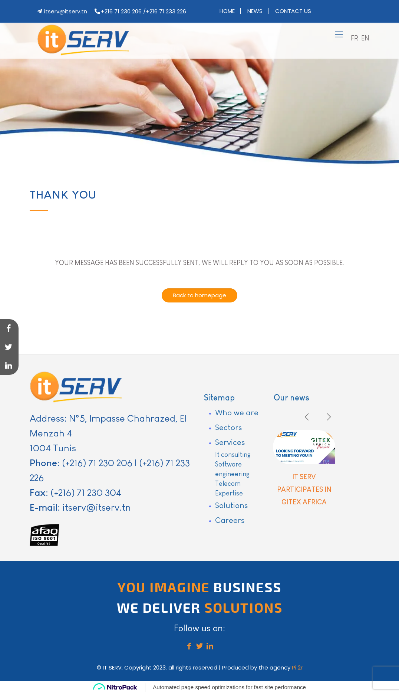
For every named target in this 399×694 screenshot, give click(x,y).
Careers (229, 520)
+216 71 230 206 (121, 11)
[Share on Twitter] (9, 347)
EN (365, 38)
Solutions (231, 505)
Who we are (236, 412)
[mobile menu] (339, 34)
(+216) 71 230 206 (97, 462)
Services (230, 442)
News (255, 11)
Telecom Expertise (229, 488)
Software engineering (232, 469)
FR (354, 38)
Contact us (293, 11)
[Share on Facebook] (9, 328)
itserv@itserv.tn (65, 11)
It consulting (233, 454)
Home (227, 11)
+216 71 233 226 (166, 11)
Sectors (228, 427)
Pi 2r (297, 667)
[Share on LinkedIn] (9, 365)
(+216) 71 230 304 (85, 492)
